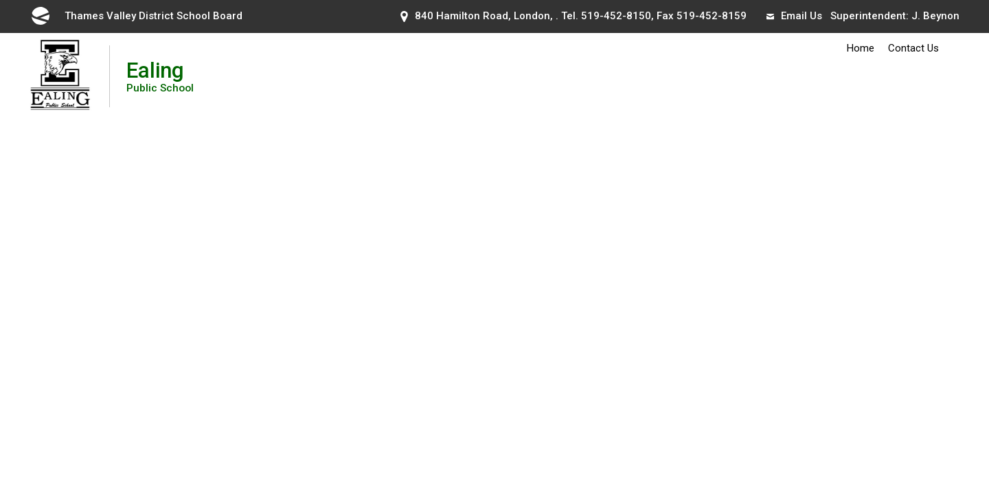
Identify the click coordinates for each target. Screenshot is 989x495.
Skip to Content (0, 0)
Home (860, 48)
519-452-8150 (616, 16)
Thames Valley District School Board (136, 16)
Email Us (794, 16)
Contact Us (913, 48)
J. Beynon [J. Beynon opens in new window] (935, 16)
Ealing (160, 76)
